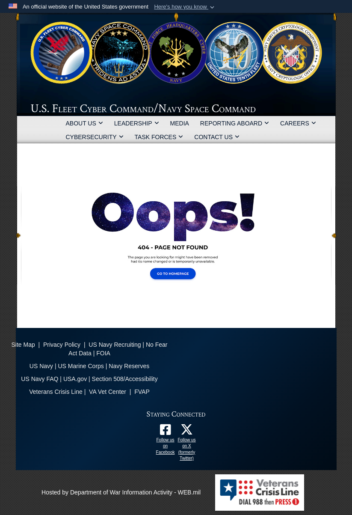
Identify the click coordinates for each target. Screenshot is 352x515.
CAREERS (298, 123)
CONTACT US (217, 137)
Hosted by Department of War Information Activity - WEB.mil (121, 492)
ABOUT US (84, 123)
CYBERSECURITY (95, 137)
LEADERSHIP (136, 123)
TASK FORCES (159, 137)
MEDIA (179, 123)
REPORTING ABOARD (234, 123)
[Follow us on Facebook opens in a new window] (165, 432)
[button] (185, 7)
